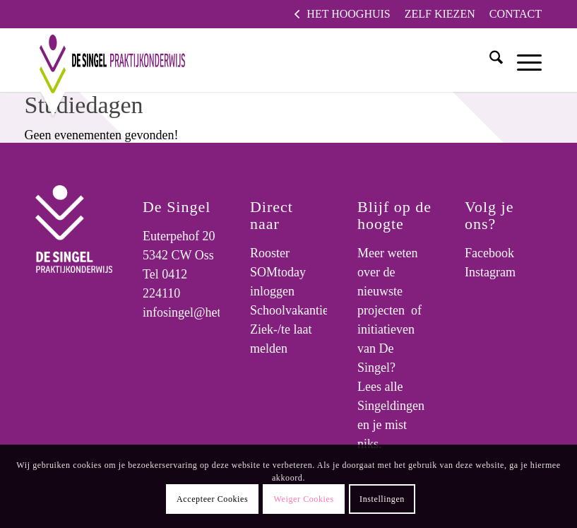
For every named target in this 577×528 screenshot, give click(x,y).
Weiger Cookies (304, 499)
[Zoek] (489, 60)
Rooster (270, 253)
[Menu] (522, 60)
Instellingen (382, 499)
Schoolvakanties (291, 310)
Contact (515, 14)
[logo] (106, 60)
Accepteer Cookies (212, 499)
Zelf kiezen (440, 14)
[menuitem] (342, 14)
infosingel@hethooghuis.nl (211, 312)
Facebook (489, 253)
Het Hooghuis (348, 14)
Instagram (490, 272)
